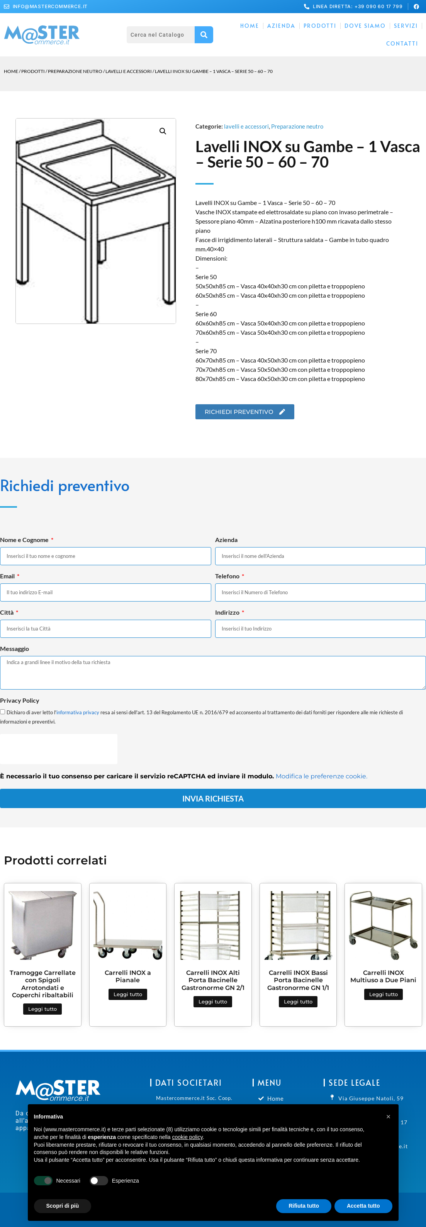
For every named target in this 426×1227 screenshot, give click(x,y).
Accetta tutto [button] (363, 1206)
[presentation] (58, 749)
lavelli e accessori (128, 71)
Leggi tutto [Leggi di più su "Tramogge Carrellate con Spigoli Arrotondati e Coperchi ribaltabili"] (42, 1009)
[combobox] (161, 34)
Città (7, 612)
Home (249, 25)
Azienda (281, 25)
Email (8, 576)
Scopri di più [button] (62, 1206)
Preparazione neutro (75, 71)
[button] (163, 131)
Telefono (228, 576)
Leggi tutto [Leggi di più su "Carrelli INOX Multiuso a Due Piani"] (383, 994)
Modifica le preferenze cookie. (321, 776)
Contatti (402, 43)
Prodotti (320, 25)
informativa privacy (77, 712)
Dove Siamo (365, 25)
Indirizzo (228, 612)
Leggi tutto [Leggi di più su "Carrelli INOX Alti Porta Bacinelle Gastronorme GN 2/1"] (213, 1001)
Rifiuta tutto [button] (304, 1206)
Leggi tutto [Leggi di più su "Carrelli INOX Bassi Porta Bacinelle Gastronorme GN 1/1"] (298, 1001)
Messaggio (14, 649)
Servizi (406, 25)
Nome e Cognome (25, 540)
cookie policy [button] (187, 1137)
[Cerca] (204, 34)
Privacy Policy (19, 700)
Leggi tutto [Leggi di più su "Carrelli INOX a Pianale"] (128, 994)
